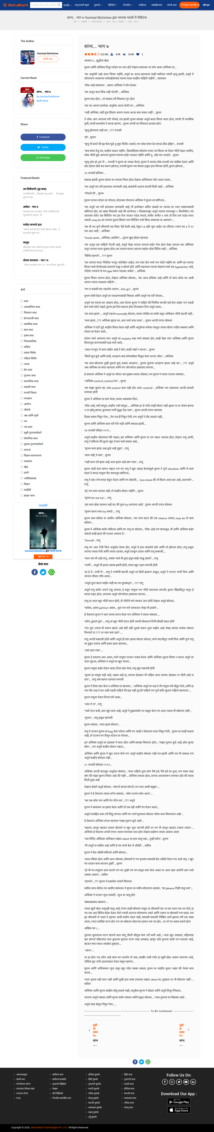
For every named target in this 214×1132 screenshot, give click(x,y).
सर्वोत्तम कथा (57, 1074)
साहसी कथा (29, 387)
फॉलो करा (47, 59)
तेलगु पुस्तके (93, 1098)
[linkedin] (193, 1082)
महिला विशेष (30, 358)
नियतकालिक (30, 341)
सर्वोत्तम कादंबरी (59, 1079)
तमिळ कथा (129, 1102)
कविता (27, 347)
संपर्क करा (172, 5)
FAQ (18, 1098)
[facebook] (165, 1082)
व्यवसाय (28, 461)
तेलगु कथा (128, 1107)
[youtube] (186, 1082)
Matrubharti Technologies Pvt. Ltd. (49, 1127)
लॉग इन (207, 5)
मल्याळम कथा (130, 1098)
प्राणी (26, 472)
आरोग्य (27, 404)
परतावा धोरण (22, 1093)
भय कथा (28, 427)
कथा (26, 301)
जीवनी (27, 409)
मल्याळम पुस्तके (95, 1107)
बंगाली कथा (129, 1093)
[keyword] (46, 5)
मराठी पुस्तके (93, 1088)
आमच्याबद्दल (21, 1074)
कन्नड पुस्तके (93, 1112)
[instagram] (172, 1082)
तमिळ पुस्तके (93, 1093)
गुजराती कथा (129, 1079)
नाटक (26, 364)
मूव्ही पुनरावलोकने (33, 432)
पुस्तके (98, 5)
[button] (59, 5)
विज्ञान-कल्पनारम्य (32, 455)
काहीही (27, 489)
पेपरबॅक (128, 5)
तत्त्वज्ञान (28, 398)
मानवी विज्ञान (30, 392)
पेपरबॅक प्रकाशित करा (61, 1098)
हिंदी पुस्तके (93, 1079)
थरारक (27, 449)
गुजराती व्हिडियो (59, 1084)
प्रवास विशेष (30, 352)
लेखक (55, 1088)
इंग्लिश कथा (129, 1088)
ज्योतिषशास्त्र (30, 478)
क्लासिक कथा (31, 324)
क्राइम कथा (29, 495)
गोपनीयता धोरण (23, 1084)
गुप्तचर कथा (30, 375)
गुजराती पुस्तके (94, 1084)
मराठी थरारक (42, 101)
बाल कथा (28, 329)
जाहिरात (142, 5)
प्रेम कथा (28, 369)
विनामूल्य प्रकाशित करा (190, 5)
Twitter (43, 147)
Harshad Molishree (47, 53)
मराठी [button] (67, 5)
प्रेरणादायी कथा (31, 318)
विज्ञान (27, 484)
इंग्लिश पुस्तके (94, 1074)
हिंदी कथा (128, 1074)
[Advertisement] (43, 604)
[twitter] (179, 1082)
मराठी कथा (129, 1084)
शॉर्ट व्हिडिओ (57, 1093)
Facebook (43, 137)
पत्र (25, 421)
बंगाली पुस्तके (94, 1102)
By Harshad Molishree (48, 96)
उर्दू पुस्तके (92, 1117)
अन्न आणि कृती (31, 415)
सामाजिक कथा (31, 381)
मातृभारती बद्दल (82, 5)
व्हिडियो (113, 5)
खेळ (26, 467)
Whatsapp (43, 157)
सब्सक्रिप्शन (156, 5)
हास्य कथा (29, 335)
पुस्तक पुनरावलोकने (33, 444)
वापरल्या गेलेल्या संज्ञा (25, 1088)
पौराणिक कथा (31, 438)
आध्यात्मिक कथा (32, 307)
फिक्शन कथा (30, 312)
